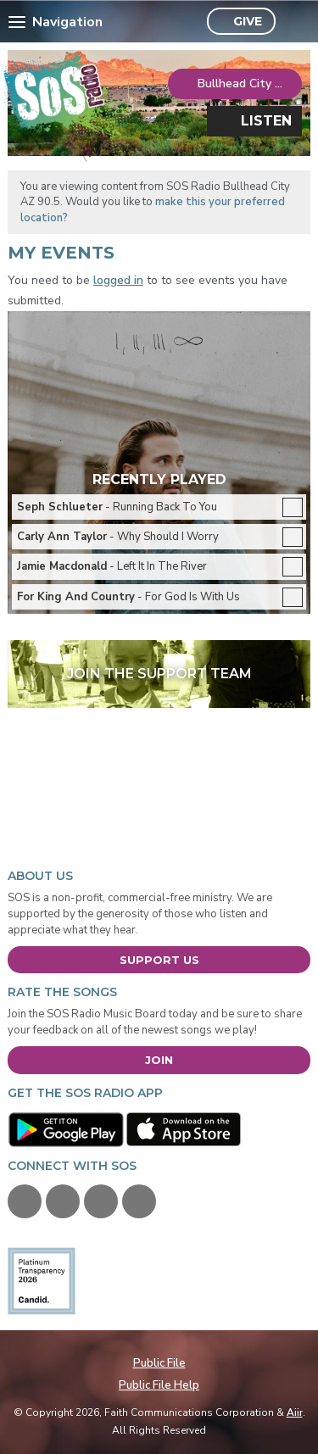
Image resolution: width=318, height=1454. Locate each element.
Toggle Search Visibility (293, 22)
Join (159, 1060)
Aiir (295, 1412)
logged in (118, 280)
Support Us (159, 960)
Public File (159, 1363)
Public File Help (159, 1385)
